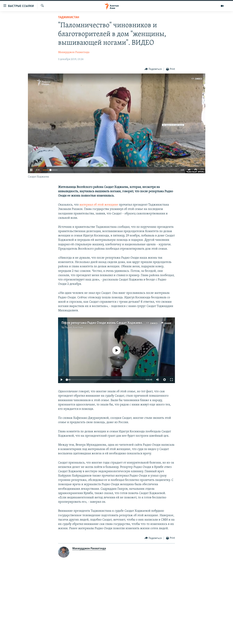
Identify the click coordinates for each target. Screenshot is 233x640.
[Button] (153, 69)
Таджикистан (68, 17)
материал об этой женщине (98, 204)
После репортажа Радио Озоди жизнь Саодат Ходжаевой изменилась (112, 323)
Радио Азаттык (74, 327)
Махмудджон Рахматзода (73, 52)
